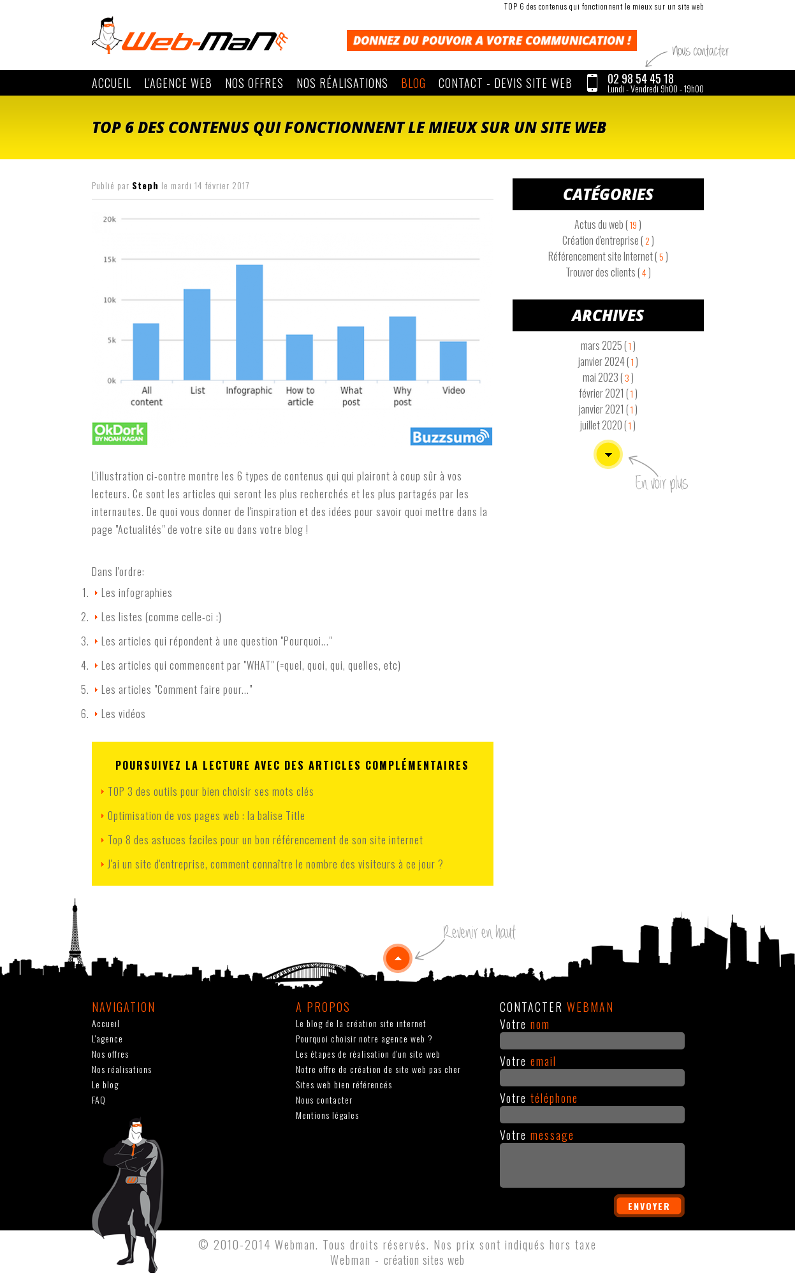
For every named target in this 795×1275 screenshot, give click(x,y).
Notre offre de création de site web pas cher (378, 1069)
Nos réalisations (342, 83)
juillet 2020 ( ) (608, 425)
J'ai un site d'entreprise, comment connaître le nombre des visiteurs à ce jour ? (276, 864)
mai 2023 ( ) (608, 377)
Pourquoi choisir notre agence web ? (364, 1038)
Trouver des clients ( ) (608, 272)
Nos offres (254, 83)
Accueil (111, 83)
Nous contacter (324, 1099)
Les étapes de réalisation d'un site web (368, 1053)
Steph (145, 185)
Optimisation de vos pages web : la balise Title (206, 815)
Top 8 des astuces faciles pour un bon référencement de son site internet (265, 839)
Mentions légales (327, 1114)
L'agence (107, 1038)
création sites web (424, 1259)
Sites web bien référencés (344, 1084)
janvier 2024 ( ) (608, 361)
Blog (413, 83)
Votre (525, 1024)
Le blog (105, 1084)
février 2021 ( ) (608, 393)
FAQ (99, 1099)
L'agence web (178, 83)
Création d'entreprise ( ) (608, 240)
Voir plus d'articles (608, 454)
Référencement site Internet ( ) (608, 256)
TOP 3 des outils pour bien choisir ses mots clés (211, 791)
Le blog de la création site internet (361, 1023)
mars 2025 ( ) (608, 345)
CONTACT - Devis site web (506, 83)
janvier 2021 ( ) (608, 409)
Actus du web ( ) (607, 224)
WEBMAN (190, 35)
